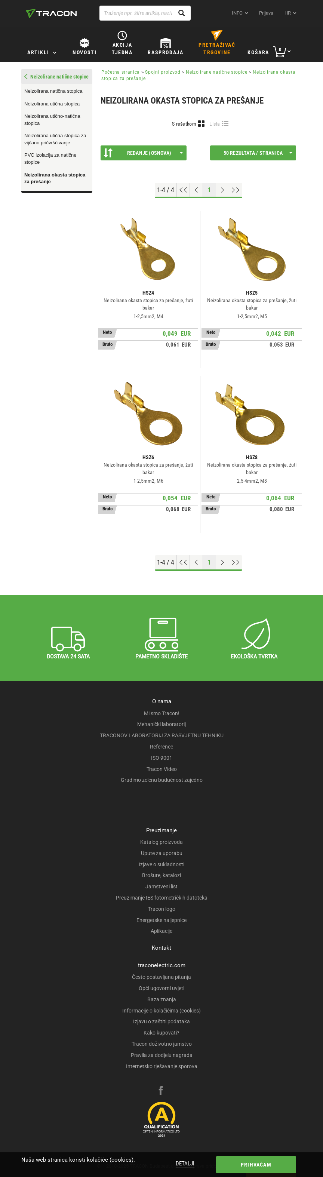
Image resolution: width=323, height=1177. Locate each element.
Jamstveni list (161, 886)
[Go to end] (235, 190)
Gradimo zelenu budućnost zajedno (162, 780)
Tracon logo (161, 909)
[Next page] (222, 190)
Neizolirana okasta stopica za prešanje (54, 178)
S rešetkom (184, 124)
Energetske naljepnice (161, 920)
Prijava (266, 13)
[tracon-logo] (51, 13)
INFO (237, 13)
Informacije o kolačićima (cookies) (161, 1011)
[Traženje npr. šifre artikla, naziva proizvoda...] (145, 13)
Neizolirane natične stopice (216, 72)
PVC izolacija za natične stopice (50, 158)
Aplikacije (161, 931)
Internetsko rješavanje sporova (161, 1066)
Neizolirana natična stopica (53, 91)
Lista (214, 124)
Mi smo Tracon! (161, 713)
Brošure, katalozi (161, 875)
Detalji (185, 1163)
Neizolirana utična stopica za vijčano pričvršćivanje (55, 139)
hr (287, 13)
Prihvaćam (256, 1165)
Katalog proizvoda (161, 842)
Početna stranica (120, 72)
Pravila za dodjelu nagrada (162, 1055)
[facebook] (161, 1091)
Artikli (38, 52)
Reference (161, 747)
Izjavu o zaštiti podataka (161, 1021)
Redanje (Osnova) (143, 152)
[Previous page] (196, 190)
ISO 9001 (161, 758)
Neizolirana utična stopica (52, 104)
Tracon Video (162, 769)
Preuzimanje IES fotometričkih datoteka (161, 898)
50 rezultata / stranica (258, 153)
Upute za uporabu (161, 853)
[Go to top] (183, 190)
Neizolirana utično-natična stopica (52, 119)
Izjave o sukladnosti (161, 864)
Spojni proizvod (163, 72)
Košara (258, 52)
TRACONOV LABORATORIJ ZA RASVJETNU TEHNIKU (162, 735)
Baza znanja (161, 999)
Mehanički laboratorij (161, 724)
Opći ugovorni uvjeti (161, 988)
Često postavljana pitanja (161, 977)
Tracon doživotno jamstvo (162, 1044)
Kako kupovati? (161, 1033)
